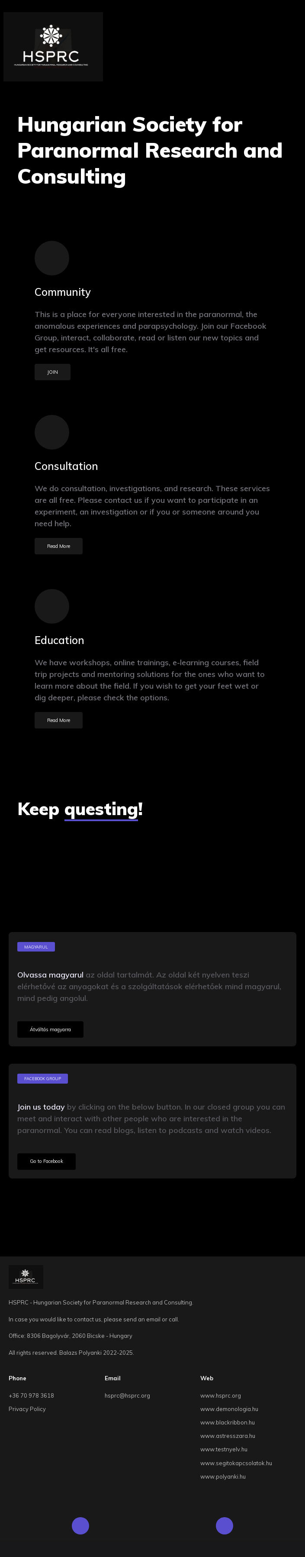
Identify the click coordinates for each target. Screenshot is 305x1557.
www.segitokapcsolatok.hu (236, 1463)
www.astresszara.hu (227, 1435)
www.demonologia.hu (229, 1408)
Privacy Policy (27, 1408)
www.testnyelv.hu (223, 1449)
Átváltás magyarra (50, 1029)
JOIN (52, 372)
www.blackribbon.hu (227, 1422)
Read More (58, 546)
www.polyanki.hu (223, 1476)
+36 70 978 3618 (31, 1395)
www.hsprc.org (220, 1395)
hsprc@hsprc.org (127, 1395)
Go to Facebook (46, 1161)
